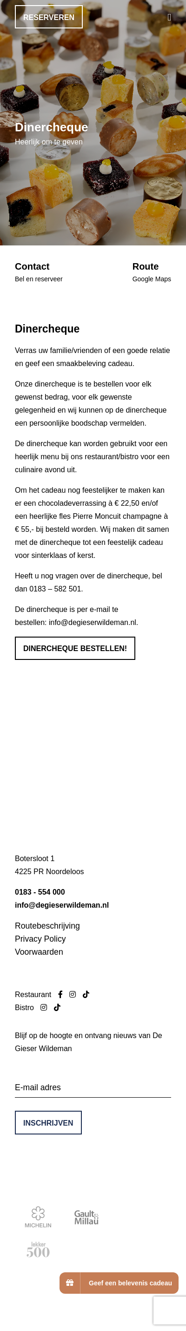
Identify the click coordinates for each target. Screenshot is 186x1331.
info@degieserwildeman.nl (92, 622)
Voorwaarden (39, 952)
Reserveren (48, 17)
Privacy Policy (40, 939)
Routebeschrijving (47, 925)
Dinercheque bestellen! (75, 648)
